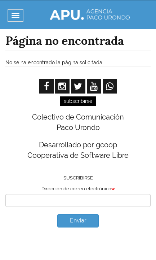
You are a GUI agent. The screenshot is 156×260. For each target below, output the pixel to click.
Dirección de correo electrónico (76, 188)
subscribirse (78, 101)
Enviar (78, 220)
